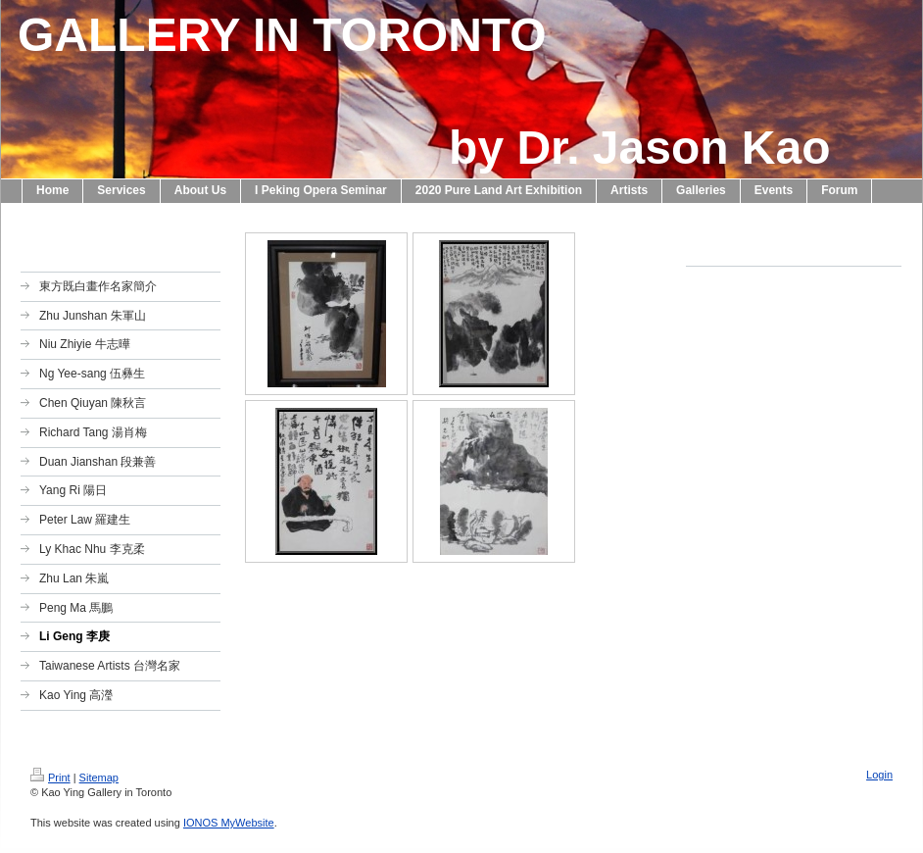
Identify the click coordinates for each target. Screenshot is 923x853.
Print (50, 777)
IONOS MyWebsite (228, 822)
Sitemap (99, 777)
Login (879, 774)
